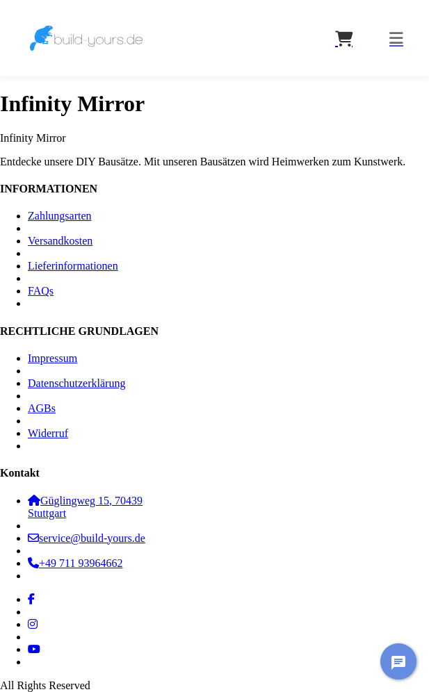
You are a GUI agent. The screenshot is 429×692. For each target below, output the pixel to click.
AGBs (42, 408)
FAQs (41, 291)
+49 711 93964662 (75, 563)
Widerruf (48, 433)
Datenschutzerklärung (76, 383)
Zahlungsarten (60, 216)
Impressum (52, 358)
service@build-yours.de (86, 538)
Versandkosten (60, 241)
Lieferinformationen (73, 266)
